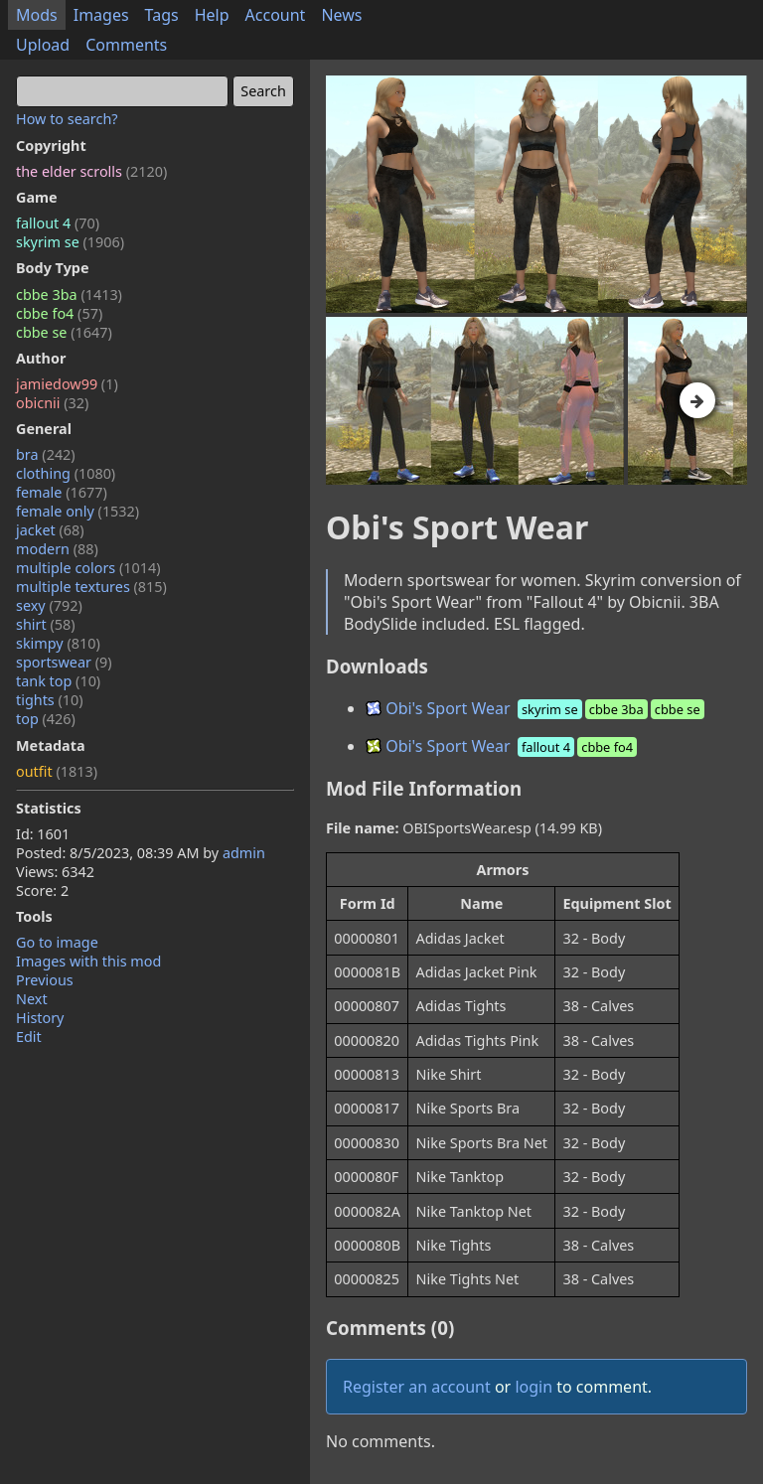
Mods (37, 15)
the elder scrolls (91, 171)
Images (101, 15)
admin (244, 852)
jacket (50, 529)
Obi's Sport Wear (536, 708)
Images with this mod (88, 961)
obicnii (52, 402)
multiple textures (91, 586)
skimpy (58, 643)
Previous (45, 979)
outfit (56, 771)
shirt (46, 624)
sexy (49, 605)
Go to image (57, 942)
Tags (162, 15)
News (341, 15)
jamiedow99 (67, 383)
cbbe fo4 (59, 313)
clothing (65, 473)
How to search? (67, 118)
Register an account (417, 1387)
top (46, 718)
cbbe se (64, 332)
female (61, 492)
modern (57, 548)
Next (32, 998)
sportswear (64, 662)
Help (212, 15)
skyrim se (70, 241)
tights (49, 699)
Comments (126, 45)
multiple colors (88, 567)
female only (77, 511)
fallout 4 (57, 223)
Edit (29, 1036)
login (533, 1387)
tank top (58, 680)
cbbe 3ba (69, 294)
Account (275, 15)
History (40, 1017)
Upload (43, 45)
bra (46, 454)
